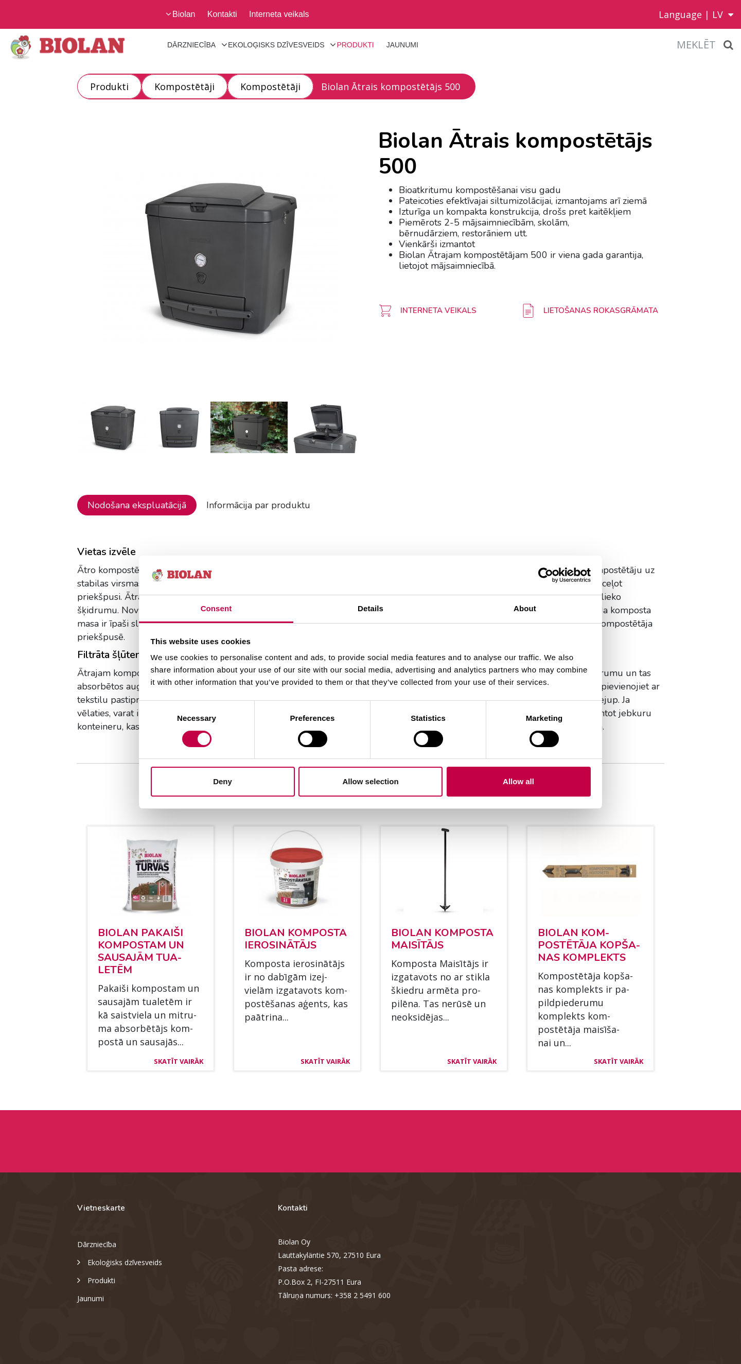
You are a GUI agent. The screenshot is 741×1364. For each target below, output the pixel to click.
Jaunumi (402, 45)
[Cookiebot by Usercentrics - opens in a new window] (546, 575)
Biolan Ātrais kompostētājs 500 (390, 86)
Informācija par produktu (258, 505)
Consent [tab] (216, 608)
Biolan (183, 14)
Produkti (355, 45)
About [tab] (525, 608)
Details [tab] (370, 608)
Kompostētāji (184, 86)
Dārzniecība (191, 45)
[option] (220, 257)
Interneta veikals (279, 14)
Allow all (518, 781)
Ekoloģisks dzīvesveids (276, 45)
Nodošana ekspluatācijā (136, 505)
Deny (222, 781)
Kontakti (222, 14)
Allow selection (370, 781)
